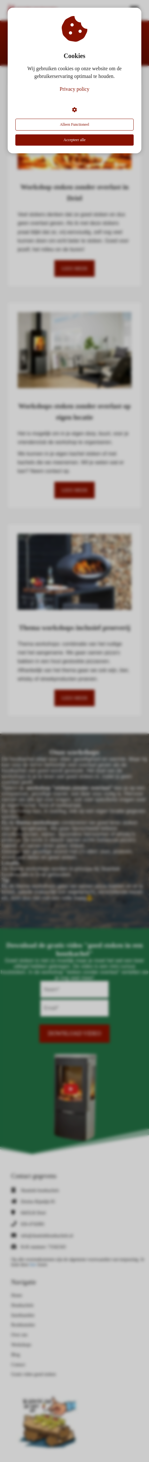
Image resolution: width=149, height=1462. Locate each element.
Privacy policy (75, 89)
